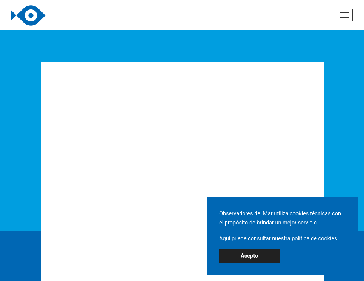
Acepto (249, 256)
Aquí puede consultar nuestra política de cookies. (279, 238)
